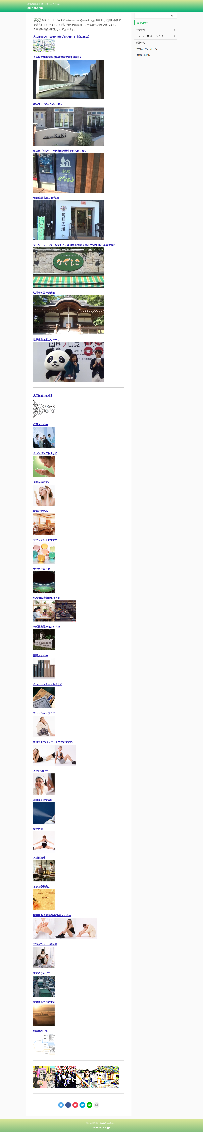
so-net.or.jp (35, 7)
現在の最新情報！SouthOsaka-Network (101, 1119)
